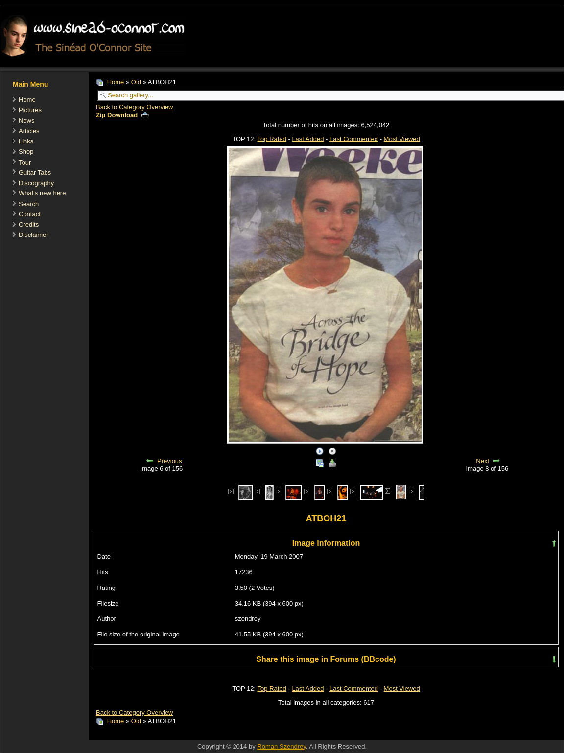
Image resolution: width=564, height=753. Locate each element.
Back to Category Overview (134, 107)
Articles (29, 131)
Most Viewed (402, 138)
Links (26, 141)
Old (136, 82)
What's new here (42, 193)
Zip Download (122, 114)
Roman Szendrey (281, 746)
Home (27, 99)
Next (482, 461)
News (27, 120)
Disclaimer (33, 234)
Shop (26, 151)
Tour (25, 162)
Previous (169, 461)
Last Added (308, 138)
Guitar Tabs (35, 172)
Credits (29, 224)
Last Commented (353, 138)
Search (29, 204)
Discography (36, 183)
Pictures (30, 110)
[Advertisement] (267, 735)
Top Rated (272, 138)
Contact (30, 214)
